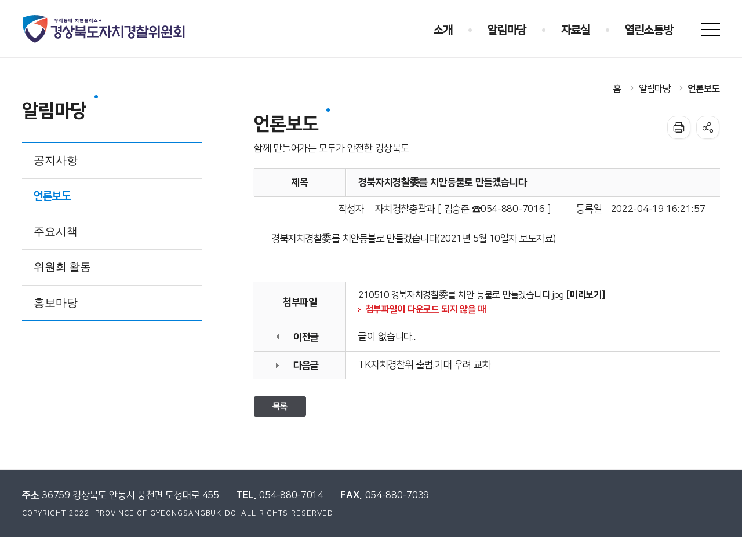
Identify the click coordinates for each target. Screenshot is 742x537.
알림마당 (655, 89)
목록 (280, 406)
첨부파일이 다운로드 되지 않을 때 (425, 309)
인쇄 (678, 127)
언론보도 (704, 88)
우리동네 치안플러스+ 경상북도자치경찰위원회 (104, 28)
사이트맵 (710, 29)
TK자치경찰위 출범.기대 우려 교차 (424, 365)
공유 (707, 127)
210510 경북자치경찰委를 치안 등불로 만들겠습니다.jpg (461, 295)
